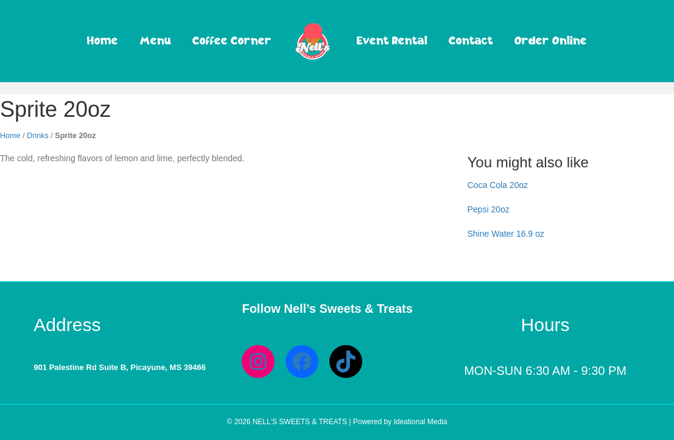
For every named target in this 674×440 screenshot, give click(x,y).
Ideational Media (420, 421)
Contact (471, 40)
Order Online (550, 40)
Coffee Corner (232, 40)
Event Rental (392, 40)
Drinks (38, 135)
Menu (155, 40)
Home (102, 40)
